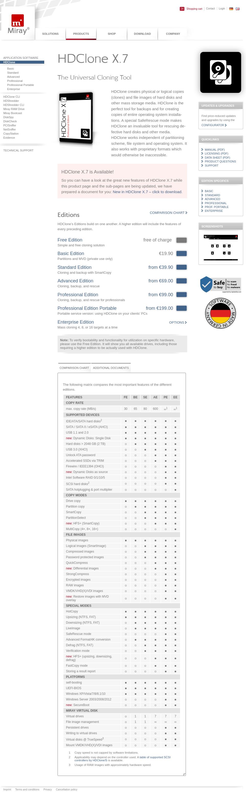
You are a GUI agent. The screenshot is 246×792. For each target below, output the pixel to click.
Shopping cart (191, 8)
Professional (216, 203)
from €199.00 (159, 308)
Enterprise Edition (76, 322)
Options (176, 322)
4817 (181, 267)
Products (81, 33)
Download (142, 33)
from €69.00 (161, 280)
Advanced (212, 199)
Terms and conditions (27, 789)
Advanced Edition (75, 280)
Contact (210, 8)
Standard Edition (75, 267)
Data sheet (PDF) (217, 157)
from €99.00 (161, 294)
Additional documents (111, 367)
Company (173, 33)
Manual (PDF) (215, 149)
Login (222, 8)
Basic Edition (71, 253)
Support (211, 165)
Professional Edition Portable (87, 308)
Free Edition (70, 240)
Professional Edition (78, 294)
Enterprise (214, 210)
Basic (209, 191)
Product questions (220, 161)
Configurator (213, 125)
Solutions (50, 33)
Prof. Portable (217, 206)
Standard (212, 195)
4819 (181, 308)
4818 (181, 253)
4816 (181, 280)
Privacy (47, 789)
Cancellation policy (66, 789)
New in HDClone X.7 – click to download (147, 192)
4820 (181, 294)
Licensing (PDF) (216, 153)
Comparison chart (167, 213)
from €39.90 (161, 267)
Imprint (7, 789)
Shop (112, 33)
